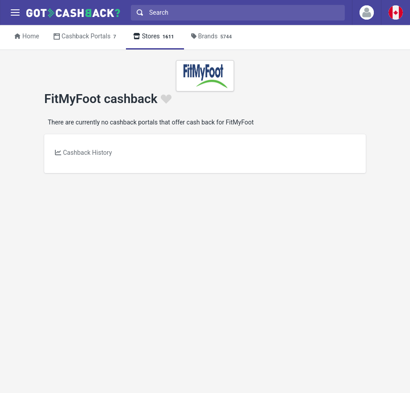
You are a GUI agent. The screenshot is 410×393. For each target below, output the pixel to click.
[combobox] (236, 12)
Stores (155, 37)
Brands (212, 37)
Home (26, 36)
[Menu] (15, 13)
